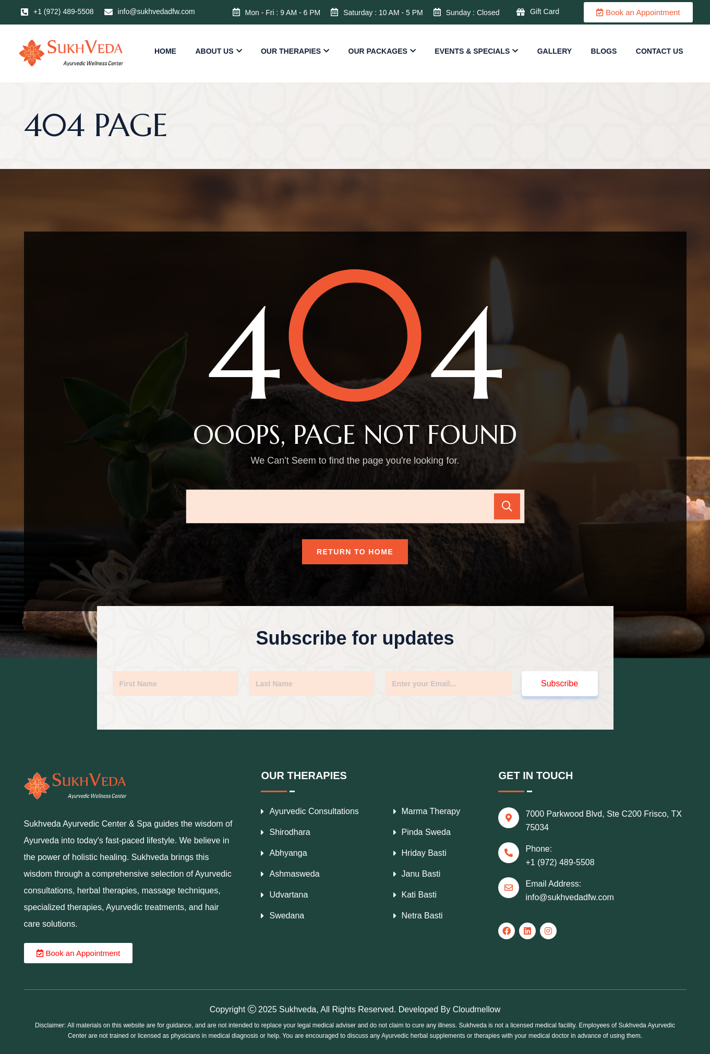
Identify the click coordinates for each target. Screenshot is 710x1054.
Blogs (604, 51)
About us (214, 51)
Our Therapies (291, 51)
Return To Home (355, 552)
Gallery (554, 51)
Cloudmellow (477, 1009)
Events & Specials (472, 51)
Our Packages (377, 51)
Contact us (659, 51)
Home (165, 51)
